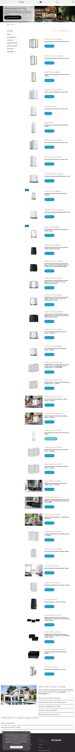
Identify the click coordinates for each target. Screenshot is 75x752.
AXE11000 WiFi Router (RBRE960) (52, 191)
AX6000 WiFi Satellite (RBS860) (51, 227)
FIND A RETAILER (49, 46)
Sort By (55, 30)
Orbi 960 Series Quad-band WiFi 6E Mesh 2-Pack (57, 212)
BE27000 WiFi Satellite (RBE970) (52, 72)
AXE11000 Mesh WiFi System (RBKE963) (53, 174)
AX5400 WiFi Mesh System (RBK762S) (53, 380)
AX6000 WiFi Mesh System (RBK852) (53, 346)
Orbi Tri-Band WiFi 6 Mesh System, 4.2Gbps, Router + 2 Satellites (55, 399)
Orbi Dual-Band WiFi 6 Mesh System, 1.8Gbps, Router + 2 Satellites (56, 450)
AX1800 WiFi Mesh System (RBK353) (53, 447)
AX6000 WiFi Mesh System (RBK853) (53, 329)
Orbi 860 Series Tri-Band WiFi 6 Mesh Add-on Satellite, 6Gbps (56, 230)
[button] (14, 34)
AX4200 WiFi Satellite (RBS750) (51, 566)
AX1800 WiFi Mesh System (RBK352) (53, 464)
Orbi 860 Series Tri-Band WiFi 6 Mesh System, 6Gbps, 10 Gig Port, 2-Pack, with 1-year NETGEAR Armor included (56, 299)
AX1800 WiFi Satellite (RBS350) (51, 582)
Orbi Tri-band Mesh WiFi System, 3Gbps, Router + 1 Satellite (56, 534)
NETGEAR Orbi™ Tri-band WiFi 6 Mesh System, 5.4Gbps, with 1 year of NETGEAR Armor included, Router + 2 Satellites (56, 366)
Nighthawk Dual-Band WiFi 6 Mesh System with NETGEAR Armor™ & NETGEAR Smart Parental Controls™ (56, 501)
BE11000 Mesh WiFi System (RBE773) (53, 140)
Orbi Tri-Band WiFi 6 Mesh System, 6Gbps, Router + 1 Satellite (55, 349)
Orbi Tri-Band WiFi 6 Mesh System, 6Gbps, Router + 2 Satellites (55, 332)
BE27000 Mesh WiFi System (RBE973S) (53, 39)
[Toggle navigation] (57, 2)
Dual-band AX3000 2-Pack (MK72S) (52, 632)
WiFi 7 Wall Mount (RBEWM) (51, 667)
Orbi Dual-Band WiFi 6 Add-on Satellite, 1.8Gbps (57, 585)
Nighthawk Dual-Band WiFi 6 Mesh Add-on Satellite (55, 652)
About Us (41, 744)
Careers (40, 747)
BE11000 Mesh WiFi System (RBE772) (53, 157)
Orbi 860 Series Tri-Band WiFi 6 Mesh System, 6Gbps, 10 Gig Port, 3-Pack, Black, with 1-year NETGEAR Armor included (56, 315)
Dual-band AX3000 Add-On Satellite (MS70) (54, 649)
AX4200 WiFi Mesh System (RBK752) (53, 413)
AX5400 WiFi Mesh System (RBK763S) (53, 362)
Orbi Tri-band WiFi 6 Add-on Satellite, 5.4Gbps (56, 551)
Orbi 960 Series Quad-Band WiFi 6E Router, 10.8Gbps (55, 194)
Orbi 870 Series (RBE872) (50, 106)
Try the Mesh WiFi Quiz (13, 17)
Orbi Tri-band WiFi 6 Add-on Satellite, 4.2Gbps (56, 568)
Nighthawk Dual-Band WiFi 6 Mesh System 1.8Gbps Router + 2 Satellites (55, 484)
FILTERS (10, 31)
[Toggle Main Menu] (3, 2)
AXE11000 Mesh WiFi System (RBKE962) (53, 210)
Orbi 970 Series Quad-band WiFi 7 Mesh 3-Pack (56, 41)
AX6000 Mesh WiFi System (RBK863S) (53, 278)
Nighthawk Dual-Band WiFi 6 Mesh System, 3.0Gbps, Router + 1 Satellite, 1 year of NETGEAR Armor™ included (57, 636)
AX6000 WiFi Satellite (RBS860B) (52, 245)
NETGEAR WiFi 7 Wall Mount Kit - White (54, 669)
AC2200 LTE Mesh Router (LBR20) (52, 514)
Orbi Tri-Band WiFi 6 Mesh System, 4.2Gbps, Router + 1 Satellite (55, 416)
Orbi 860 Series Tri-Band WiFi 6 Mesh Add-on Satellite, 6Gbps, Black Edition (56, 248)
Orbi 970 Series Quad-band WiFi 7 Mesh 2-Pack (56, 58)
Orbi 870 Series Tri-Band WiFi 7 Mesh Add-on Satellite (56, 125)
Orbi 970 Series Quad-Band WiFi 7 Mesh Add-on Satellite (56, 75)
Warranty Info (26, 750)
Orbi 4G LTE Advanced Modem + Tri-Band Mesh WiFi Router (56, 517)
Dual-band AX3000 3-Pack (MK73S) (52, 615)
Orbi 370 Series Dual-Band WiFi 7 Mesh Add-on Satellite (56, 433)
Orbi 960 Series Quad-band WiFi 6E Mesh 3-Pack (57, 176)
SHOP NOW (48, 113)
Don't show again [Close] (16, 747)
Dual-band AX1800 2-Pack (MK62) (52, 497)
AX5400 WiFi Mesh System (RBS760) (53, 549)
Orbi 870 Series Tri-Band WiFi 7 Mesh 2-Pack (56, 109)
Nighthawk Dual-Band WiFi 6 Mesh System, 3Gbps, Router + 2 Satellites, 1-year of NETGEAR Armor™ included (57, 619)
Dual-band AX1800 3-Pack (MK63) (52, 481)
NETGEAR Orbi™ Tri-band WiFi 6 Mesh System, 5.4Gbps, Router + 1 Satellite (56, 383)
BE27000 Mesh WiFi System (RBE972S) (53, 56)
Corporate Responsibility (44, 750)
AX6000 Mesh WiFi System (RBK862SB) (53, 261)
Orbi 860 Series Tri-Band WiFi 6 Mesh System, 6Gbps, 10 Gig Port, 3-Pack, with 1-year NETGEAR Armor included (56, 282)
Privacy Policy (15, 735)
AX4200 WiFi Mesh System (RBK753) (53, 396)
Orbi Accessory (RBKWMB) (50, 599)
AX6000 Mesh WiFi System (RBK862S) (53, 295)
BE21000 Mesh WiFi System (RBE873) (53, 89)
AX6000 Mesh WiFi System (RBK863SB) (53, 311)
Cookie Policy (8, 742)
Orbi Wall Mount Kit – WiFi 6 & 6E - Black (54, 602)
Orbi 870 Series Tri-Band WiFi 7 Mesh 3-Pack (56, 92)
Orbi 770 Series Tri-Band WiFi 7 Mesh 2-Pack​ (56, 159)
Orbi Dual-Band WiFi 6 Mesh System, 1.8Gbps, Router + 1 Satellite (56, 467)
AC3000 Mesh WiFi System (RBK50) (52, 531)
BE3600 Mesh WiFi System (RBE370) (53, 430)
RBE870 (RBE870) (48, 122)
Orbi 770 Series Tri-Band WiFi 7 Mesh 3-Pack (56, 142)
